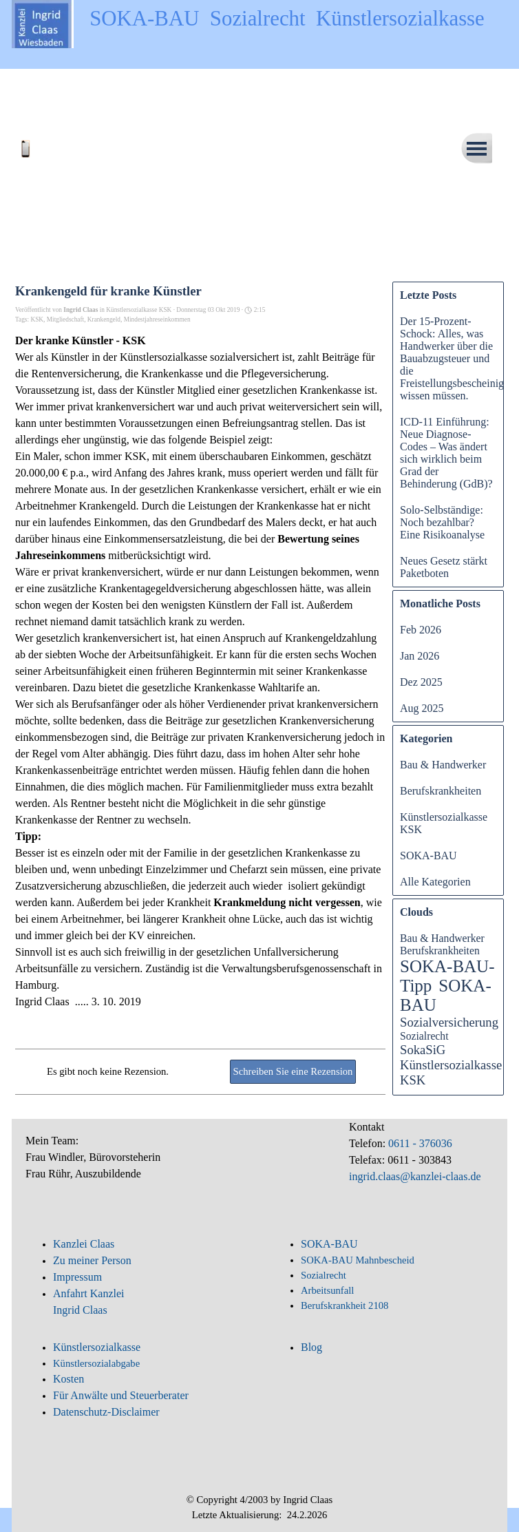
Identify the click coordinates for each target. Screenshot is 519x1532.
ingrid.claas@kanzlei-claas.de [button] (415, 1176)
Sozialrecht (424, 1036)
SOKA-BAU (428, 855)
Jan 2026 (419, 656)
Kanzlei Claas (83, 1244)
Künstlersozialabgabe (97, 1363)
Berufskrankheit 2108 (344, 1305)
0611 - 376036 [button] (418, 1143)
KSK (36, 319)
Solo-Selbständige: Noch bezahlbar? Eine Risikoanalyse (442, 522)
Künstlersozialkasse (96, 1347)
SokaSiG (422, 1049)
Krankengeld (103, 319)
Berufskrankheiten (440, 791)
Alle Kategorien (435, 882)
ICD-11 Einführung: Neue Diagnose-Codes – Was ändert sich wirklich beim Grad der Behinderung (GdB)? (446, 453)
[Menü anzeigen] (476, 148)
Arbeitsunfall (327, 1290)
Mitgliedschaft (65, 319)
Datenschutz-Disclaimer (106, 1412)
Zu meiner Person (92, 1260)
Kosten (68, 1379)
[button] (60, 143)
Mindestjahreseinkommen (157, 319)
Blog (311, 1347)
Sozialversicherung (449, 1022)
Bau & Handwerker (443, 764)
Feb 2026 (420, 630)
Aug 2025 (422, 708)
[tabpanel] (139, 1165)
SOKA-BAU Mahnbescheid (357, 1260)
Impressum (77, 1277)
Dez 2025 (421, 682)
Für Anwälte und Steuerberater (121, 1395)
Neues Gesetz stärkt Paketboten (443, 567)
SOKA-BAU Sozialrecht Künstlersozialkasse (287, 18)
